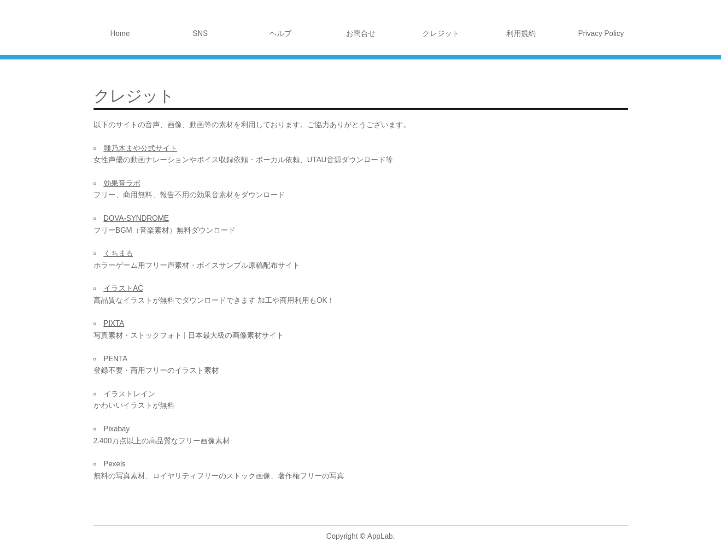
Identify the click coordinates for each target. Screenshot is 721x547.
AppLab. (381, 536)
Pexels (115, 464)
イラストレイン (129, 394)
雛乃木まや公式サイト (140, 148)
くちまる (118, 253)
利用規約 (521, 33)
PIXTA (114, 323)
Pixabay (117, 429)
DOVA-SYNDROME (136, 218)
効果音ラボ (122, 183)
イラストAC (123, 288)
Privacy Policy (601, 33)
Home (120, 33)
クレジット (440, 33)
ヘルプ (281, 33)
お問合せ (360, 33)
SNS (200, 33)
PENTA (116, 359)
